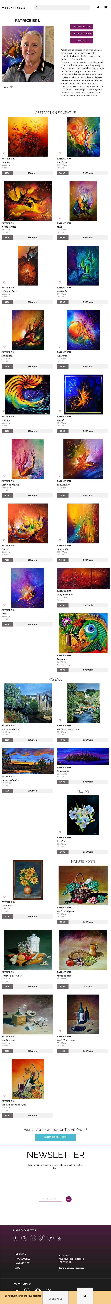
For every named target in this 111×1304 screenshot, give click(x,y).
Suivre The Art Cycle (25, 1230)
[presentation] (51, 1211)
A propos (20, 1254)
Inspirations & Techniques (81, 34)
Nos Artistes (22, 1263)
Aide (17, 1268)
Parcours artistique (81, 27)
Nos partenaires (22, 1284)
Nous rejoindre (55, 1137)
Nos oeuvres (22, 1259)
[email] (50, 1198)
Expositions (81, 41)
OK (85, 1295)
